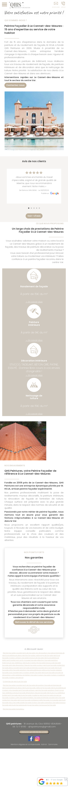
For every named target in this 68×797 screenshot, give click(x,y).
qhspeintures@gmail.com (42, 726)
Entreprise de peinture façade (15, 681)
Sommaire (52, 744)
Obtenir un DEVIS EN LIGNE (34, 732)
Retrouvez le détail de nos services (34, 622)
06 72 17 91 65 (19, 726)
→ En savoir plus (34, 301)
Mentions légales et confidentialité (25, 744)
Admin (44, 744)
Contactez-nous (15, 85)
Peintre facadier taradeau (13, 709)
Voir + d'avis (34, 215)
